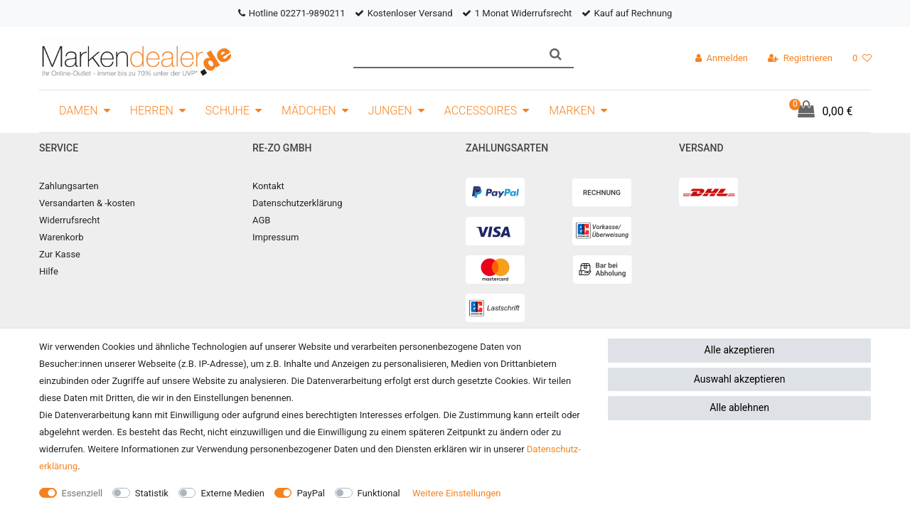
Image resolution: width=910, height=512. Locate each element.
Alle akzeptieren (740, 350)
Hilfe (48, 271)
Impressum (275, 237)
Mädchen (309, 110)
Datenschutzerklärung (297, 203)
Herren (151, 110)
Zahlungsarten (69, 186)
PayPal (310, 493)
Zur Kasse (59, 254)
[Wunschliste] (862, 58)
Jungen (390, 110)
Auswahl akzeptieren (740, 379)
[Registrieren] (800, 58)
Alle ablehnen (739, 407)
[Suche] (555, 54)
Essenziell (82, 493)
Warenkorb (61, 237)
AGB (261, 220)
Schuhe (227, 110)
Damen (78, 110)
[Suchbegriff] (445, 54)
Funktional (379, 493)
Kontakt (268, 186)
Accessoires (481, 110)
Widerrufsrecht (69, 220)
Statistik (151, 493)
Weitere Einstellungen (456, 493)
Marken (572, 110)
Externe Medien (232, 493)
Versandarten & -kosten (87, 203)
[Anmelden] (721, 58)
